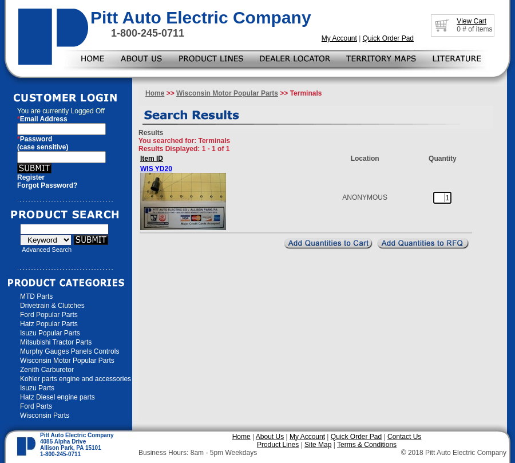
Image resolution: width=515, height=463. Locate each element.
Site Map (317, 445)
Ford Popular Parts (49, 315)
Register (31, 177)
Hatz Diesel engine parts (57, 397)
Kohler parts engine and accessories (75, 379)
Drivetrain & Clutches (52, 306)
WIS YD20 (156, 169)
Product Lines (278, 445)
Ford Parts (36, 406)
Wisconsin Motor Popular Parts (67, 361)
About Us (270, 437)
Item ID (151, 159)
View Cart (471, 21)
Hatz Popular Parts (49, 324)
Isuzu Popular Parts (50, 333)
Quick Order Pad (388, 38)
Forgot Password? (47, 185)
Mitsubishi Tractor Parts (56, 342)
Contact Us (404, 437)
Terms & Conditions (367, 445)
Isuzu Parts (37, 388)
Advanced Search (47, 249)
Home (154, 93)
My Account (339, 38)
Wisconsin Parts (44, 415)
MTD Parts (36, 296)
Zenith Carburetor (47, 370)
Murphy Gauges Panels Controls (69, 351)
